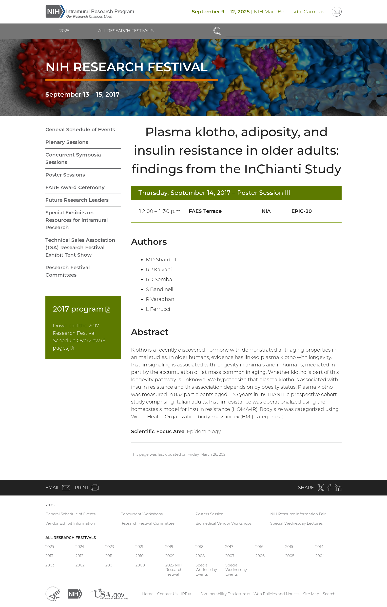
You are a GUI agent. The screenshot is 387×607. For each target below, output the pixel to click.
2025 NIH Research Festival (173, 570)
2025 (64, 30)
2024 (80, 546)
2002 (80, 565)
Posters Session (209, 514)
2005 (289, 555)
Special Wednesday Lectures (296, 523)
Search (329, 593)
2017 (81, 309)
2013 (49, 555)
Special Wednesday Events (206, 570)
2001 (109, 565)
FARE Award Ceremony (75, 187)
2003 (49, 565)
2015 (289, 546)
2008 (200, 555)
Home (148, 593)
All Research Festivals (126, 30)
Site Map (311, 593)
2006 (260, 555)
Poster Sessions (65, 175)
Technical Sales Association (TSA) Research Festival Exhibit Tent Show (80, 247)
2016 (259, 546)
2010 (139, 555)
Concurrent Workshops (141, 514)
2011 (108, 555)
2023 (109, 546)
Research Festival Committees (67, 271)
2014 (319, 546)
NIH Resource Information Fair (298, 514)
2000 (140, 565)
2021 (139, 546)
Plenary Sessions (66, 142)
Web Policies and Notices (276, 593)
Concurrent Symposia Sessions (73, 158)
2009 (169, 555)
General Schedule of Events (80, 130)
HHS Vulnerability (222, 593)
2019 (169, 546)
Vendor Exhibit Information (70, 523)
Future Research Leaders (77, 200)
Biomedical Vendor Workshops (223, 523)
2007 (229, 555)
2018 (199, 546)
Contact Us (167, 593)
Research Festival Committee (147, 523)
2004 (320, 555)
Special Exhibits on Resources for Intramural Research (76, 220)
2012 (79, 555)
